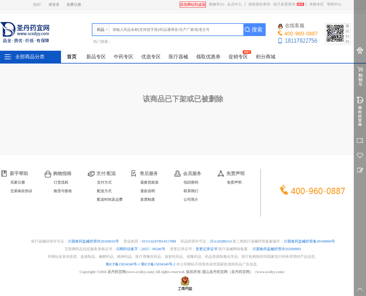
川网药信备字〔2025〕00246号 (141, 249)
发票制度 (147, 199)
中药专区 (123, 56)
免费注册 (73, 4)
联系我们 (191, 191)
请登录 (53, 4)
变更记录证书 (206, 249)
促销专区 (238, 56)
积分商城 (265, 56)
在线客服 (291, 26)
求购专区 (316, 4)
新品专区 (96, 56)
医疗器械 (178, 56)
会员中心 (234, 4)
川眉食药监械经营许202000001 (277, 249)
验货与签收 (63, 191)
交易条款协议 (21, 191)
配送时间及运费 (110, 199)
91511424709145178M (159, 241)
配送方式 (104, 191)
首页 (72, 56)
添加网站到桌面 (193, 4)
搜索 (257, 30)
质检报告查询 (259, 4)
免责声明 (234, 182)
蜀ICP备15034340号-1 (123, 264)
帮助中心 (334, 4)
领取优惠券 (208, 56)
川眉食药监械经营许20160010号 (94, 241)
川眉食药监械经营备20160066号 (309, 241)
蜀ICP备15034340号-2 (158, 264)
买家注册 (17, 182)
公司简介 (191, 199)
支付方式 (104, 182)
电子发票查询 (284, 4)
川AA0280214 (221, 241)
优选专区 (151, 56)
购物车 (216, 4)
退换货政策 (149, 182)
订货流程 (61, 182)
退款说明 (147, 191)
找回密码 (191, 182)
